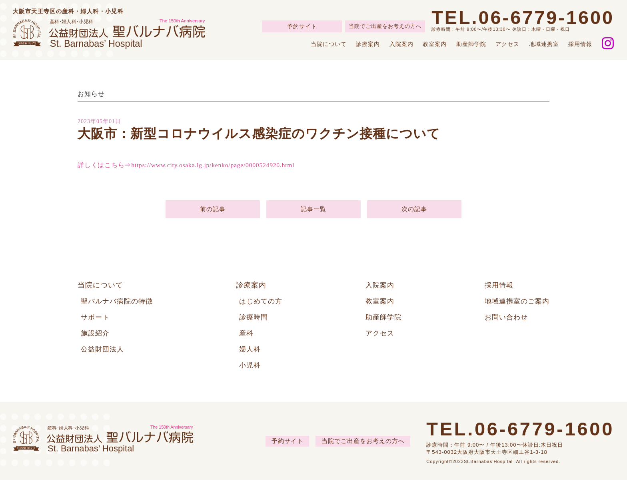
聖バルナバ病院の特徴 (119, 302)
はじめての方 (262, 302)
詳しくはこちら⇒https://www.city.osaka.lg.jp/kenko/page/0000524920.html (188, 165)
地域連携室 (544, 44)
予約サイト (302, 26)
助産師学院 (471, 44)
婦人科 (250, 350)
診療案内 (368, 44)
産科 (246, 334)
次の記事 (414, 209)
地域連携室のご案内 (515, 302)
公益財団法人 (103, 350)
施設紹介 (96, 334)
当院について (329, 44)
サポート (96, 318)
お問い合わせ (504, 318)
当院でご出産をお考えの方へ (385, 26)
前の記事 (212, 209)
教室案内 (435, 44)
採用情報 (580, 44)
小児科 (250, 366)
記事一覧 (313, 209)
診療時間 (254, 318)
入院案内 (401, 44)
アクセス (507, 44)
